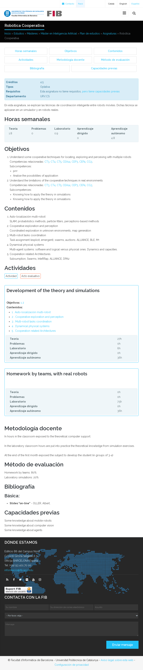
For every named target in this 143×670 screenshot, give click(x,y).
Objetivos (71, 51)
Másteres (32, 33)
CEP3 (75, 161)
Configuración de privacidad (72, 664)
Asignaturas (110, 33)
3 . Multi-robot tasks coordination (32, 321)
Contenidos (115, 51)
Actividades (26, 59)
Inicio (7, 33)
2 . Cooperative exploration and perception (37, 316)
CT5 (59, 161)
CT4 (53, 161)
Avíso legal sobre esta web (117, 660)
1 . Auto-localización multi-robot (31, 312)
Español (135, 3)
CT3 (47, 161)
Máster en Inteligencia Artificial (59, 33)
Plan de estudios (90, 33)
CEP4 (82, 161)
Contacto (68, 3)
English (123, 3)
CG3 (89, 161)
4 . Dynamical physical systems (31, 326)
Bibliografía (37, 68)
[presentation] (32, 646)
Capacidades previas (104, 68)
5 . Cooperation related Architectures (34, 330)
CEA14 (66, 161)
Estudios (19, 33)
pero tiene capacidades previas (101, 91)
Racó (80, 3)
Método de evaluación (115, 59)
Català (111, 3)
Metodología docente (71, 59)
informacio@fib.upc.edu (18, 570)
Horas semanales (26, 51)
